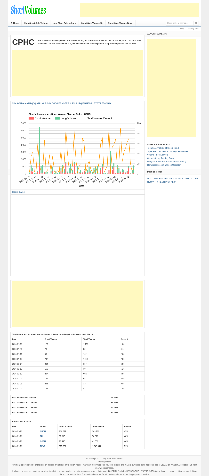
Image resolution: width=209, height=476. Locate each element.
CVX (182, 178)
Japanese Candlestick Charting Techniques (167, 151)
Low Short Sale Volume (64, 23)
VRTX (155, 182)
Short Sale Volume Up (92, 23)
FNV (161, 178)
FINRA (115, 471)
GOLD (150, 178)
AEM (166, 178)
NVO (149, 182)
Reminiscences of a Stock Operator (164, 165)
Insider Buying (18, 192)
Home (14, 23)
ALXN (173, 182)
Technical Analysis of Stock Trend (163, 148)
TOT (192, 178)
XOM (177, 178)
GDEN (43, 441)
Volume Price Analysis (157, 155)
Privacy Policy (104, 462)
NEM (156, 178)
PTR (187, 178)
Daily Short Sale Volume (112, 459)
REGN (162, 182)
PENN (42, 446)
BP (196, 178)
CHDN (43, 431)
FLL (42, 436)
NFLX (171, 178)
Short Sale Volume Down (120, 23)
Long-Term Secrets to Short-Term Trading (166, 161)
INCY (167, 182)
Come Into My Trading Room (160, 158)
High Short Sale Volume (36, 23)
